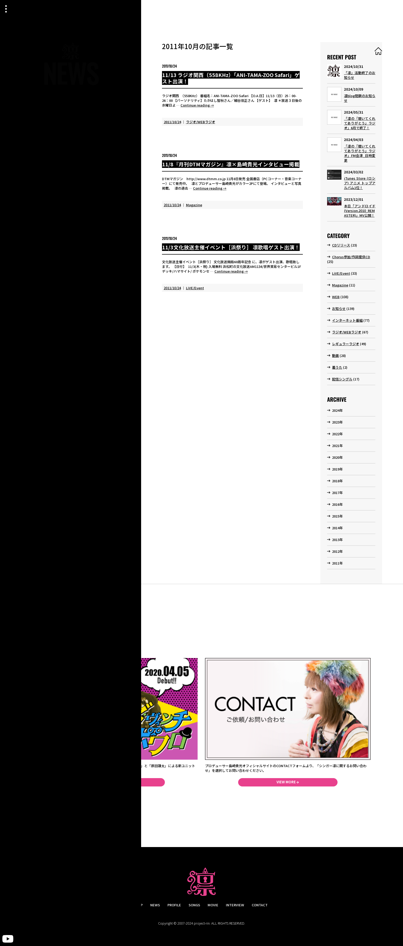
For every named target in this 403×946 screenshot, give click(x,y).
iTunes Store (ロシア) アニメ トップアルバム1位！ (360, 183)
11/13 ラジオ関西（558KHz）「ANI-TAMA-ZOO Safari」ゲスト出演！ (231, 78)
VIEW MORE (286, 781)
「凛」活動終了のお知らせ (360, 75)
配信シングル (342, 379)
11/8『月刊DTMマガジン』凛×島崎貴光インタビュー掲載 (230, 164)
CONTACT (260, 904)
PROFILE (174, 904)
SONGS (194, 904)
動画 (335, 355)
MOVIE (213, 904)
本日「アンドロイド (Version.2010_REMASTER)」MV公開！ (360, 210)
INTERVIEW (235, 904)
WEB (336, 296)
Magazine (194, 204)
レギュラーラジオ (345, 343)
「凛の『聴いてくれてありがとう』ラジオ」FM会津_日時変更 (360, 153)
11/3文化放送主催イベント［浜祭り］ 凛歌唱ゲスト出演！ (231, 247)
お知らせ (339, 308)
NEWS (155, 904)
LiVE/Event (195, 287)
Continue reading (197, 105)
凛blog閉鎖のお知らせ (360, 98)
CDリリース (341, 245)
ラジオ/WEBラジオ (200, 121)
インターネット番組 (347, 320)
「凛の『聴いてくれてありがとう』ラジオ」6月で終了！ (360, 123)
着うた (337, 367)
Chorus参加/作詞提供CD (351, 256)
